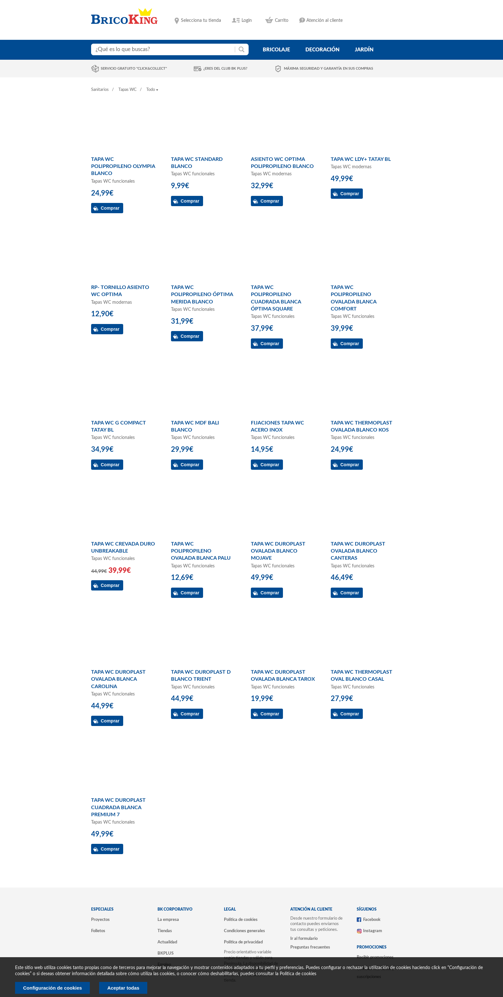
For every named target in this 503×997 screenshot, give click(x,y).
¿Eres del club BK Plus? (225, 68)
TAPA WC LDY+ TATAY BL (361, 159)
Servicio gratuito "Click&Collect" (134, 68)
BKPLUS (166, 953)
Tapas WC (127, 90)
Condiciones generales (244, 931)
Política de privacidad (243, 942)
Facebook (371, 920)
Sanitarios (100, 90)
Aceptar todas (123, 988)
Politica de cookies (298, 974)
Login (247, 20)
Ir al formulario (304, 938)
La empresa (168, 920)
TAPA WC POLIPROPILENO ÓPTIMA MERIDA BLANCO (202, 294)
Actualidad (167, 942)
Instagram (372, 931)
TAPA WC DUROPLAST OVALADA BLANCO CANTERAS (358, 551)
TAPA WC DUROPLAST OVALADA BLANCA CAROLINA (118, 679)
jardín (364, 49)
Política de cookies (241, 920)
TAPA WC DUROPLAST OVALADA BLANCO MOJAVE (278, 551)
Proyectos (100, 920)
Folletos (98, 931)
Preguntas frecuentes (310, 947)
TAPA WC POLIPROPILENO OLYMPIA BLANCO (123, 166)
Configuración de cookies (52, 988)
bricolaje (276, 49)
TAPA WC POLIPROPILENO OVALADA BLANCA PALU (201, 551)
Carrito (281, 20)
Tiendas (165, 931)
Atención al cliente (324, 20)
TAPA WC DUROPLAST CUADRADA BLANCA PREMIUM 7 (118, 807)
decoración (322, 49)
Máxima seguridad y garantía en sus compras (328, 68)
